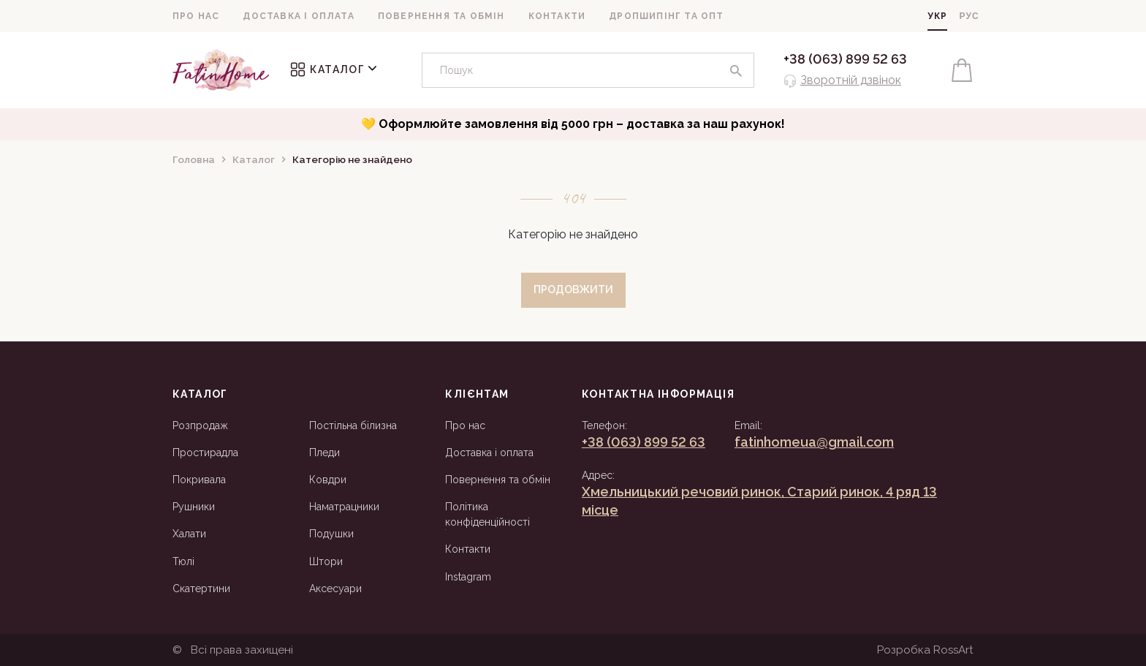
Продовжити (573, 289)
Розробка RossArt (925, 649)
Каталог (333, 69)
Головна (193, 159)
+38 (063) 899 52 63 (845, 59)
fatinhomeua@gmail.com (814, 442)
